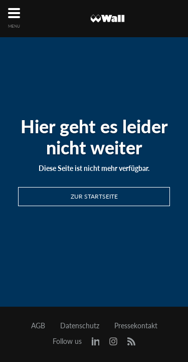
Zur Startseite (94, 196)
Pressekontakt (135, 326)
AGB (38, 326)
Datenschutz (79, 326)
